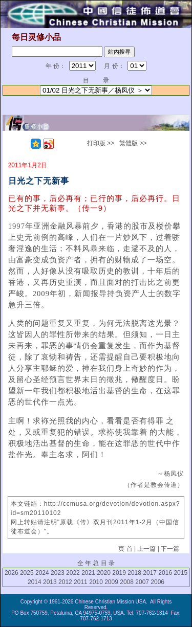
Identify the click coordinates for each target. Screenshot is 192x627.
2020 (104, 572)
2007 (142, 582)
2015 (180, 572)
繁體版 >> (132, 143)
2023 (58, 572)
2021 (88, 572)
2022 (73, 572)
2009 (111, 582)
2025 (27, 572)
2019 (119, 572)
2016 (165, 572)
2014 (34, 582)
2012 (65, 582)
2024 (42, 572)
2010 (96, 582)
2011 (81, 582)
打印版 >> (100, 143)
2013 (50, 582)
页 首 (125, 548)
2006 (157, 582)
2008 (127, 582)
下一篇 (170, 548)
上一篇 (146, 548)
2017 (150, 572)
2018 (134, 572)
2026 (11, 572)
